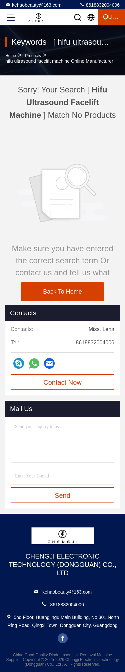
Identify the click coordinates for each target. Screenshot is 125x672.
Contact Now (62, 382)
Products (33, 55)
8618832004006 (99, 5)
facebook (63, 638)
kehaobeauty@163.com (33, 5)
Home (10, 55)
